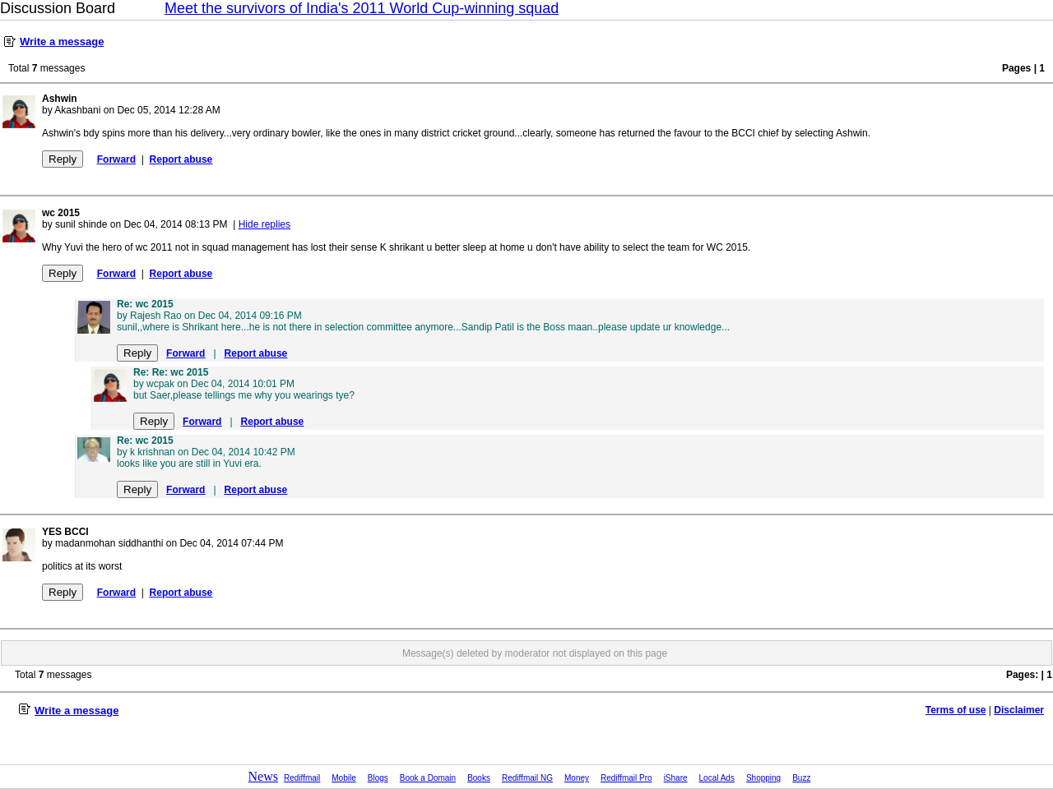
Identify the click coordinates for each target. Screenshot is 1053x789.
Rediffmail (302, 777)
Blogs (378, 777)
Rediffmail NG (527, 777)
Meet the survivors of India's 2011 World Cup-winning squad (362, 8)
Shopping (763, 777)
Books (478, 777)
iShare (676, 777)
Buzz (801, 777)
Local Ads (717, 777)
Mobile (343, 777)
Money (576, 777)
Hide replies (264, 224)
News (263, 776)
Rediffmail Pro (626, 777)
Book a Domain (428, 777)
